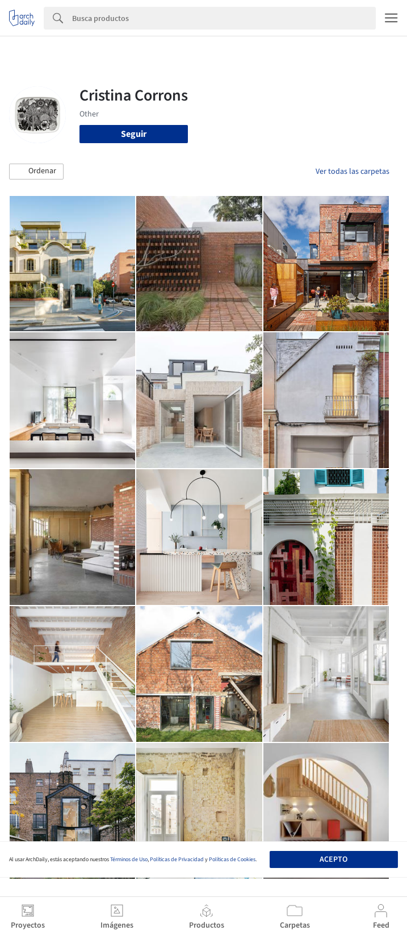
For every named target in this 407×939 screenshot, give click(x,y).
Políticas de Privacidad (177, 859)
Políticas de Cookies (232, 859)
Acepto (333, 859)
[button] (36, 172)
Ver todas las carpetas (352, 171)
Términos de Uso (129, 859)
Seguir (133, 134)
